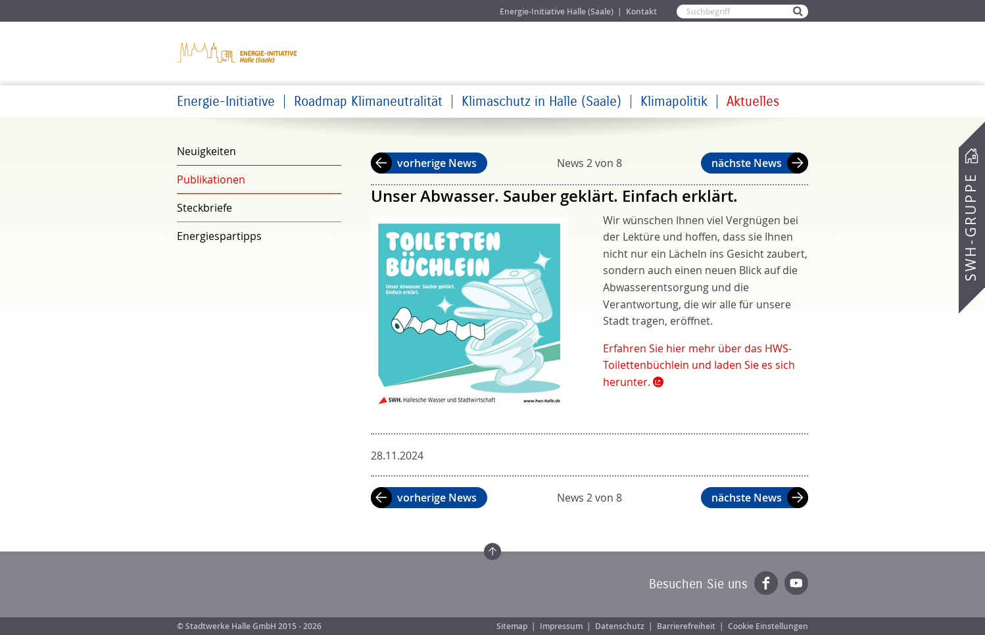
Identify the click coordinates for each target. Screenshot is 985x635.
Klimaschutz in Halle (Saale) (541, 101)
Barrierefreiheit (686, 626)
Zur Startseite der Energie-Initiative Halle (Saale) (238, 52)
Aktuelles (753, 101)
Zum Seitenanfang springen (492, 551)
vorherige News (437, 163)
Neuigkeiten (206, 151)
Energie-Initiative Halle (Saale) (556, 11)
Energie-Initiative (226, 101)
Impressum (561, 626)
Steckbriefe (204, 207)
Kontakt (641, 11)
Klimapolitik (674, 101)
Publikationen (211, 179)
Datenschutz (619, 626)
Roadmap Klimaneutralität (368, 101)
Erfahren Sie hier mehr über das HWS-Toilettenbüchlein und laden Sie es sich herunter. (699, 365)
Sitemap (511, 626)
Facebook (766, 583)
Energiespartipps (219, 236)
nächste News (746, 163)
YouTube (796, 583)
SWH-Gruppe (970, 227)
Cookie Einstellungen (768, 626)
